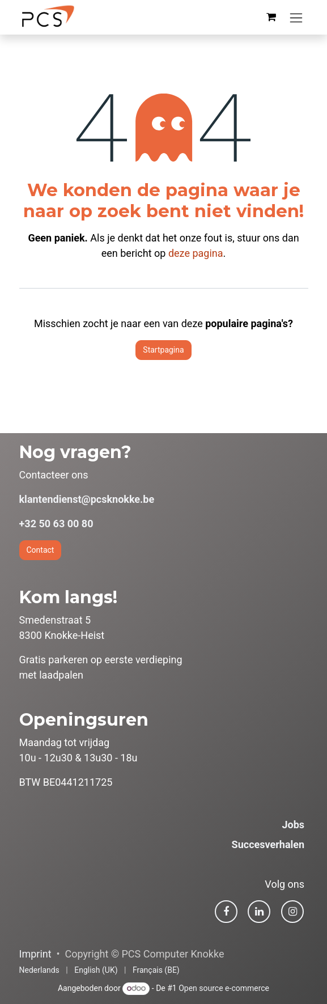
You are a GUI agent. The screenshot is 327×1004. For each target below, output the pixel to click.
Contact (40, 549)
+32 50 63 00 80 (56, 523)
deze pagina (195, 253)
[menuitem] (39, 970)
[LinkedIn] (259, 911)
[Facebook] (226, 911)
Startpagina (163, 349)
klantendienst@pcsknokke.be (87, 499)
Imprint (35, 954)
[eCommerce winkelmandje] (271, 17)
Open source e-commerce (224, 988)
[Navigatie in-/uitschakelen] (296, 17)
